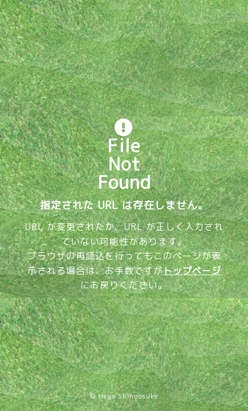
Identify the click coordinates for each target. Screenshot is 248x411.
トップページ (192, 270)
